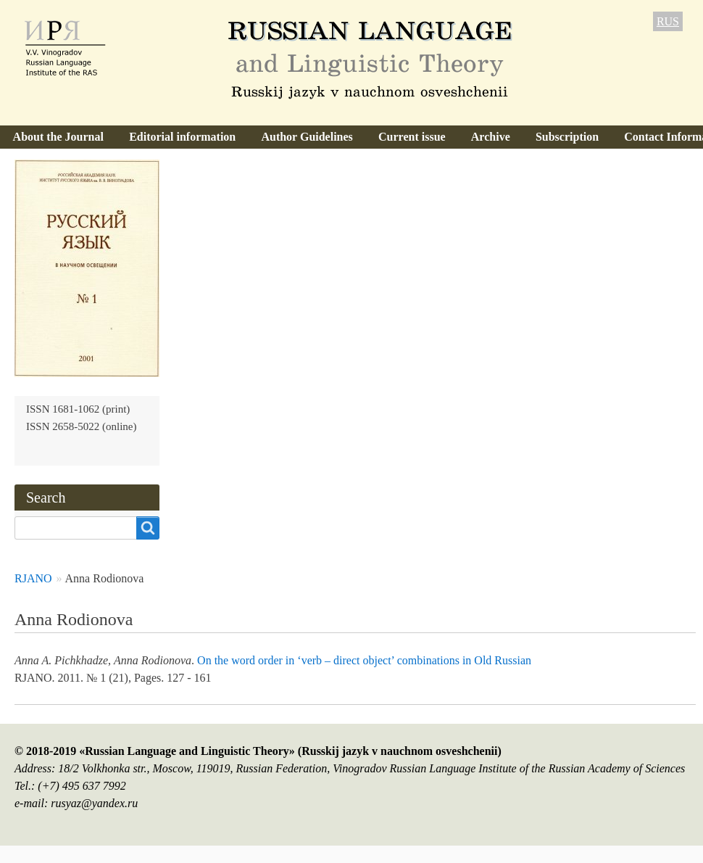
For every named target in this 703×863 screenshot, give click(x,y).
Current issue (412, 137)
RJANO (33, 578)
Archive (490, 137)
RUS (668, 21)
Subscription (567, 137)
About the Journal (58, 137)
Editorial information (182, 137)
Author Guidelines (306, 137)
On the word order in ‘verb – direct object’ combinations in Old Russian (364, 660)
